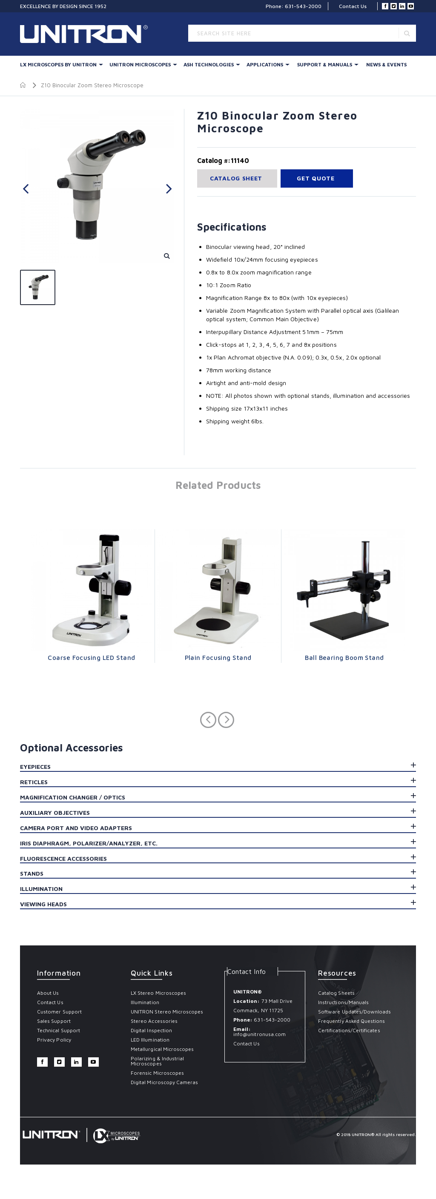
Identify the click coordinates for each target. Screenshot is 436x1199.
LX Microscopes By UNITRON (58, 64)
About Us (48, 993)
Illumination (41, 888)
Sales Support (54, 1021)
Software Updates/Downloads (354, 1011)
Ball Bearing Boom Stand (344, 657)
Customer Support (59, 1011)
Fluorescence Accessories (63, 858)
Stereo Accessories (154, 1021)
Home (23, 85)
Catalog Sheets (336, 993)
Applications (265, 64)
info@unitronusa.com (259, 1034)
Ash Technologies (209, 64)
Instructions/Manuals (343, 1002)
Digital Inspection (151, 1030)
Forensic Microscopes (157, 1073)
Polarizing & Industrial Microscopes (157, 1061)
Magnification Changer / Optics (72, 797)
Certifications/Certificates (349, 1030)
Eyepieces (35, 766)
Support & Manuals (324, 64)
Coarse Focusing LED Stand (91, 657)
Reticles (34, 781)
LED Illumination (150, 1039)
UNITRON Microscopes (140, 64)
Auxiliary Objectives (55, 812)
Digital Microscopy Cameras (164, 1082)
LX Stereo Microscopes (158, 993)
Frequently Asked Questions (351, 1021)
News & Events (386, 64)
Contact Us (353, 6)
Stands (31, 873)
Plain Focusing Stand (218, 657)
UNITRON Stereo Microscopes (167, 1011)
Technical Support (58, 1030)
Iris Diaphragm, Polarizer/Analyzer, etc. (89, 843)
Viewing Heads (43, 904)
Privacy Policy (54, 1039)
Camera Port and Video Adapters (76, 827)
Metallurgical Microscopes (162, 1049)
